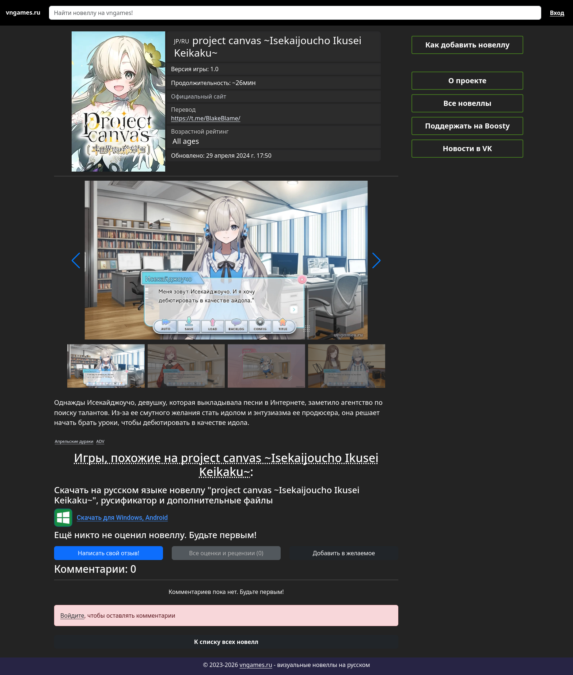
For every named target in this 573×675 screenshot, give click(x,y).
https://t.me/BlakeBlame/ (205, 118)
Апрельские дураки (74, 441)
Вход (557, 13)
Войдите (72, 615)
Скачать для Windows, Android (122, 517)
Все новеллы (467, 103)
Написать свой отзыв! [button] (108, 553)
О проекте (467, 80)
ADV (100, 441)
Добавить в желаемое (344, 553)
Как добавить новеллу (467, 45)
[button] (76, 261)
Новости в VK (467, 148)
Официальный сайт (198, 96)
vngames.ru (256, 665)
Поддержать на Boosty (467, 126)
